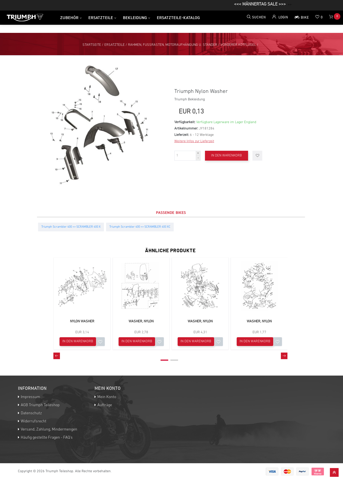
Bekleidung (135, 17)
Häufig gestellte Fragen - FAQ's (46, 438)
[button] (164, 360)
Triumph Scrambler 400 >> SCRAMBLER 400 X (71, 227)
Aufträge (104, 405)
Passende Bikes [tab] (171, 212)
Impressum (30, 397)
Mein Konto (106, 397)
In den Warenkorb (227, 155)
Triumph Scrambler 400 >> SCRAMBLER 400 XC (139, 227)
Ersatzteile (100, 17)
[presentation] (56, 356)
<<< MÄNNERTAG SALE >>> (265, 4)
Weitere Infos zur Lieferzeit (194, 141)
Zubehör (69, 17)
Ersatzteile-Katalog (178, 17)
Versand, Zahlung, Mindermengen (48, 430)
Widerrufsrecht (33, 421)
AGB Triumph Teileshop (40, 405)
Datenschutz (31, 413)
